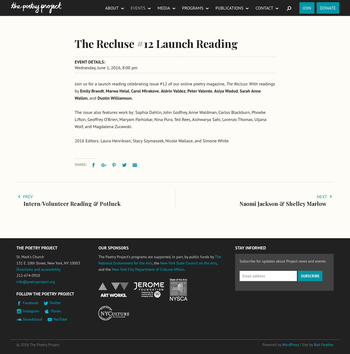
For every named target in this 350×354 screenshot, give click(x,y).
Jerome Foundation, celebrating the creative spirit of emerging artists (149, 290)
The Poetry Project (36, 7)
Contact (264, 8)
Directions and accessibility (38, 269)
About (112, 8)
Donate (328, 8)
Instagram (31, 311)
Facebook (31, 302)
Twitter (55, 302)
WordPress (290, 344)
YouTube (60, 319)
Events (138, 8)
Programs (192, 8)
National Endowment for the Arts (113, 290)
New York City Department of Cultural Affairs (148, 269)
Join (307, 8)
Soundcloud (32, 319)
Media (164, 8)
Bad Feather (324, 344)
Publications (229, 8)
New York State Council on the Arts (188, 263)
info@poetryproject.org (35, 281)
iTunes (56, 311)
